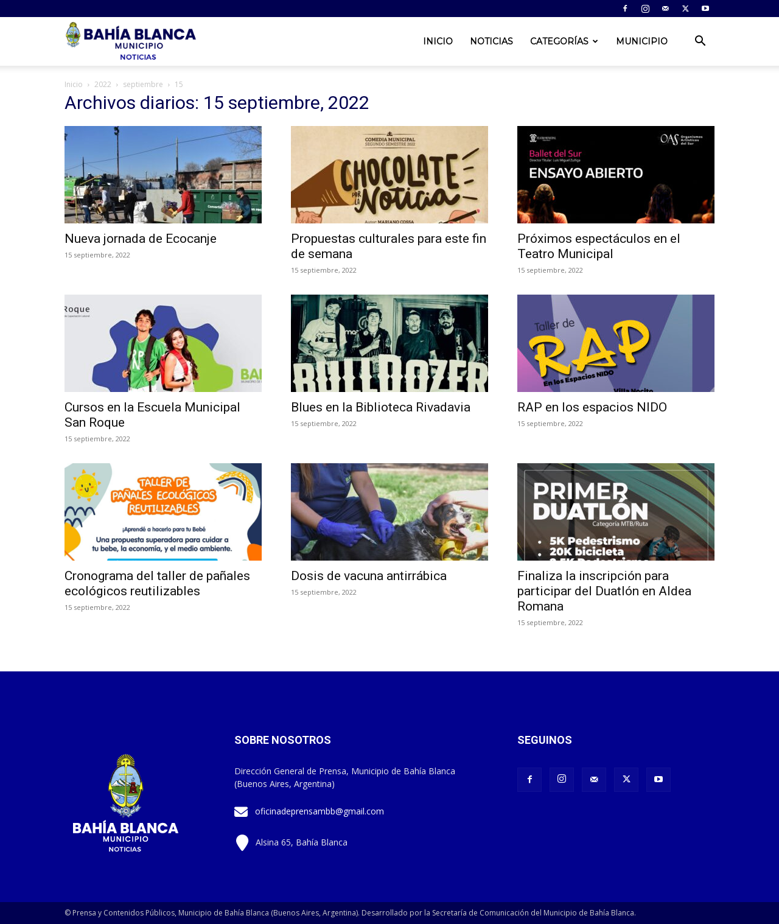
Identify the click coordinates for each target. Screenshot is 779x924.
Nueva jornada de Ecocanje (141, 238)
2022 (102, 84)
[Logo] (132, 41)
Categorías (564, 41)
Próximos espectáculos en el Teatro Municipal (598, 246)
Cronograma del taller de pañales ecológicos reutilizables (157, 583)
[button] (699, 42)
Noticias (491, 41)
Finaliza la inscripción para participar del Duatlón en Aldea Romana (604, 591)
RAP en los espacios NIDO (592, 407)
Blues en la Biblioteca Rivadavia (380, 407)
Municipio (642, 41)
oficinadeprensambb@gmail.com (319, 811)
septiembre (143, 84)
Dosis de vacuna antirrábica (369, 576)
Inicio (438, 41)
